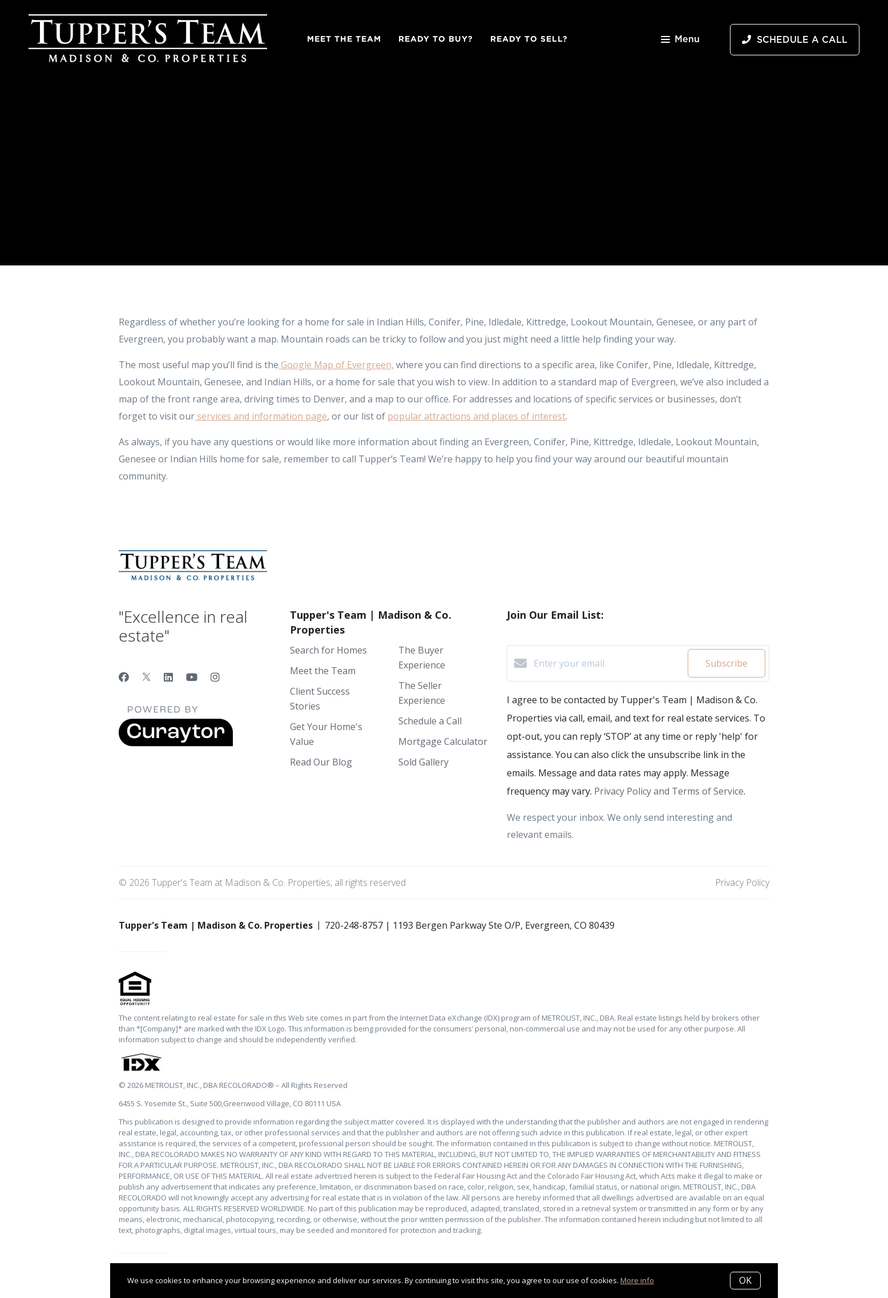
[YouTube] (191, 677)
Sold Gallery (423, 762)
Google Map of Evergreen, (336, 364)
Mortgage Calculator (442, 741)
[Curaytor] (176, 743)
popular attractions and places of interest (477, 416)
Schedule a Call (430, 721)
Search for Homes (328, 650)
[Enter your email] (608, 663)
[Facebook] (124, 677)
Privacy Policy (742, 882)
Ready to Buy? (435, 38)
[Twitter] (146, 677)
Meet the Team (344, 38)
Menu (680, 40)
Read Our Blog (321, 762)
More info (637, 1280)
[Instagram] (215, 677)
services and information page (261, 416)
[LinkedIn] (168, 677)
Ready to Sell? (529, 38)
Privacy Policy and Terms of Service (669, 791)
